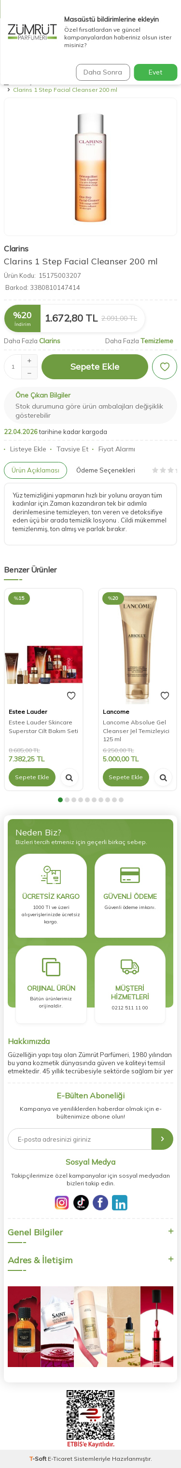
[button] (60, 799)
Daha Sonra (103, 72)
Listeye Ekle (25, 449)
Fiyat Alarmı (113, 449)
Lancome (116, 711)
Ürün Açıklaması (35, 470)
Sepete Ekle (94, 366)
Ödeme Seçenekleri (105, 470)
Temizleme (156, 340)
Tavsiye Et (69, 449)
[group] (90, 167)
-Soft (38, 1458)
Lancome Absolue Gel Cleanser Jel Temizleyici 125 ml (136, 731)
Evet (155, 72)
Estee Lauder (28, 711)
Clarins (16, 248)
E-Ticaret (60, 1458)
